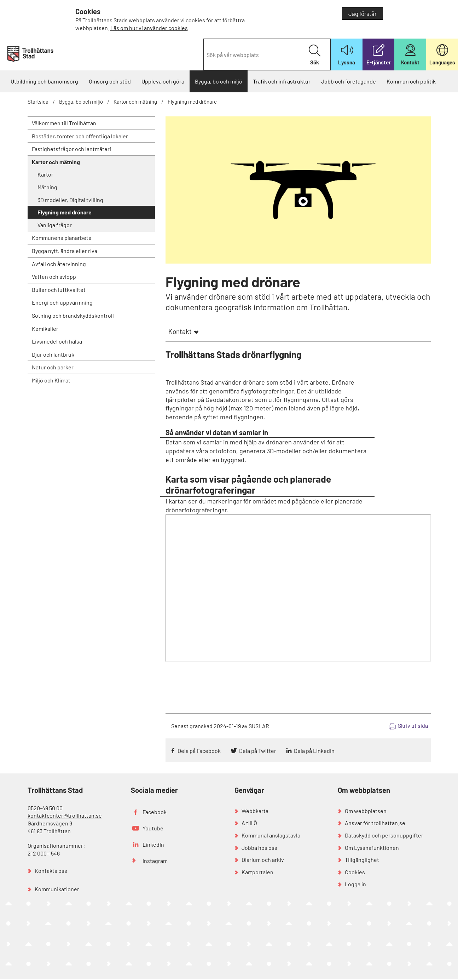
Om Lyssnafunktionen (372, 847)
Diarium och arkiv (263, 859)
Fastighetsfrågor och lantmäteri (71, 148)
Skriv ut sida (413, 725)
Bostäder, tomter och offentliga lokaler (80, 136)
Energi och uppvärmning (62, 302)
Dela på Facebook (199, 750)
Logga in (355, 884)
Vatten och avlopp (54, 276)
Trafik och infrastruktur (282, 81)
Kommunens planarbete (62, 237)
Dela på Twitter (257, 750)
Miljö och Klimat (51, 380)
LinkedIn (153, 844)
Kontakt (180, 331)
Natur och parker (53, 367)
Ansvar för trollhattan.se (375, 822)
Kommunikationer (57, 889)
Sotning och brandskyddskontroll (73, 315)
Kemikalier (45, 328)
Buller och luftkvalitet (59, 289)
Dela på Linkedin (314, 750)
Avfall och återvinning (59, 263)
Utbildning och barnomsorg (44, 81)
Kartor (45, 174)
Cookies (355, 872)
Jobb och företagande (348, 81)
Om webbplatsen (366, 810)
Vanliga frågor (54, 224)
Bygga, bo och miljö (218, 81)
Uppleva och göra (162, 81)
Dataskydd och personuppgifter (384, 835)
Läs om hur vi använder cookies (149, 27)
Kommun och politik (411, 81)
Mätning (47, 187)
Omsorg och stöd (110, 81)
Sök (314, 55)
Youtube (153, 828)
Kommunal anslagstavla (271, 835)
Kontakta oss (51, 870)
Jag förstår (362, 13)
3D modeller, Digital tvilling (70, 199)
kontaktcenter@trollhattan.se (65, 815)
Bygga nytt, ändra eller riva (64, 250)
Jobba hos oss (259, 847)
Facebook (155, 811)
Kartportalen (257, 872)
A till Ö (249, 822)
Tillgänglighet (362, 859)
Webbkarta (255, 810)
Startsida (38, 101)
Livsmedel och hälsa (57, 341)
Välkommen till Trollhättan (64, 123)
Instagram (155, 860)
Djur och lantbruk (53, 354)
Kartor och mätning (135, 101)
